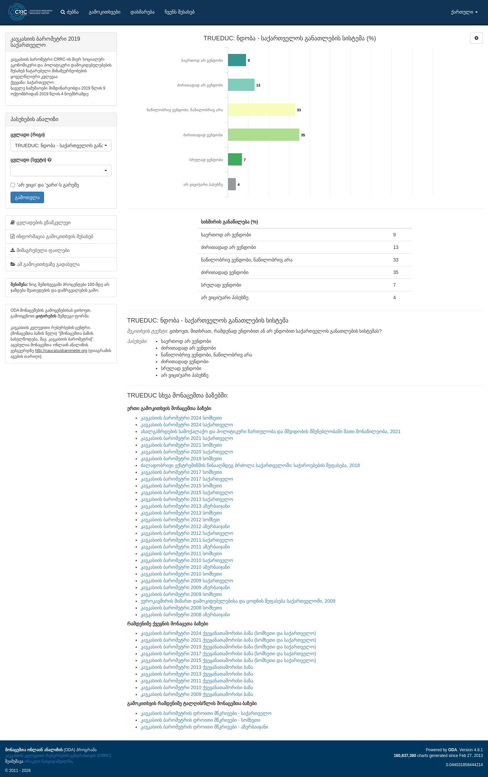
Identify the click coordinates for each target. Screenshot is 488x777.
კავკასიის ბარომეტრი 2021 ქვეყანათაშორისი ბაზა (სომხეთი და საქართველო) (228, 640)
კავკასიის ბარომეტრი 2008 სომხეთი (181, 607)
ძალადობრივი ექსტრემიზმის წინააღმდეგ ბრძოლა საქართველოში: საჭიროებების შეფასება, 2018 (250, 465)
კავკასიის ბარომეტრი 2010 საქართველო (187, 560)
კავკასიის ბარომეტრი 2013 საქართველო (187, 499)
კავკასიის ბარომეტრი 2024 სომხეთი (181, 418)
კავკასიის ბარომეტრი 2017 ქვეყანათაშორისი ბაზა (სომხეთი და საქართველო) (228, 653)
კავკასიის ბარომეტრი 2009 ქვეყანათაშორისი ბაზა (197, 694)
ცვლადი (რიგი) (28, 134)
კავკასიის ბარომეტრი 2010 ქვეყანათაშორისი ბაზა (197, 687)
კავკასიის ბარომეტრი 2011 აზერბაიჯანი (185, 546)
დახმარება (142, 12)
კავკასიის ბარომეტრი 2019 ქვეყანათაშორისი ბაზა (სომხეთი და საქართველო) (228, 646)
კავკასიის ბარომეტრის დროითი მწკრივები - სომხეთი (200, 720)
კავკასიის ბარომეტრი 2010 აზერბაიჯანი (185, 567)
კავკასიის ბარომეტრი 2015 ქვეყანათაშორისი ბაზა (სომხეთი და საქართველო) (228, 660)
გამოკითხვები (104, 12)
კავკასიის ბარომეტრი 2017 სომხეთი (181, 472)
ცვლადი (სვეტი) (28, 159)
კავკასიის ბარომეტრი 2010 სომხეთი (181, 574)
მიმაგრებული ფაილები (40, 250)
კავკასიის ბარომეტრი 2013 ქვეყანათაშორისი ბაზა (197, 667)
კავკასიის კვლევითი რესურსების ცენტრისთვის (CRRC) (58, 755)
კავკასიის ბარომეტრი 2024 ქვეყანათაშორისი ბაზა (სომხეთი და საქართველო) (228, 633)
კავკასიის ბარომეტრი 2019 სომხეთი (181, 458)
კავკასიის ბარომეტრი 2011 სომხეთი (181, 553)
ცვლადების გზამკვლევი (40, 222)
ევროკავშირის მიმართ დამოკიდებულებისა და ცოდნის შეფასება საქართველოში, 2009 (238, 601)
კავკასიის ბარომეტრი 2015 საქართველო (187, 492)
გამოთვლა (27, 197)
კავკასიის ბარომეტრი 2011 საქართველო (187, 540)
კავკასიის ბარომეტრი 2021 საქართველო (187, 438)
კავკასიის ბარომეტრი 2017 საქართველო (187, 479)
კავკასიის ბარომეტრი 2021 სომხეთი (181, 445)
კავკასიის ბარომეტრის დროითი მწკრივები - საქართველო (206, 713)
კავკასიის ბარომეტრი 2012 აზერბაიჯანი (185, 526)
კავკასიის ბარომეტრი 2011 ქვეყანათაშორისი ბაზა (197, 680)
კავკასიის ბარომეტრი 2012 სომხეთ (180, 519)
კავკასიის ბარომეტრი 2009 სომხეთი (181, 594)
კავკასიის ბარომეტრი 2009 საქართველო (187, 580)
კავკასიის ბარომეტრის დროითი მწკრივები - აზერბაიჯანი (204, 727)
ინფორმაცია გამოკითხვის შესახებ (52, 236)
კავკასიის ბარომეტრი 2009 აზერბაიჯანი (185, 587)
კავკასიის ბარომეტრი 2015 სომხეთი (181, 485)
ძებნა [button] (70, 12)
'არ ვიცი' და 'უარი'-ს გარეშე (45, 185)
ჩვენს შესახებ (180, 12)
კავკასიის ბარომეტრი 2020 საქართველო (187, 451)
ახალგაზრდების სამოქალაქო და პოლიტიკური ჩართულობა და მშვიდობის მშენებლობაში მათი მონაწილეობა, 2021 (271, 431)
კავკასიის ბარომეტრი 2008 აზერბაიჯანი (185, 614)
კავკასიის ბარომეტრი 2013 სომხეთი (181, 513)
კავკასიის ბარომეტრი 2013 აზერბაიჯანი (185, 506)
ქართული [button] (464, 12)
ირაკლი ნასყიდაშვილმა (48, 761)
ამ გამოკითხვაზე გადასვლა (45, 264)
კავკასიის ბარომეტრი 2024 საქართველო (187, 424)
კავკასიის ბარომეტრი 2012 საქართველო (187, 533)
